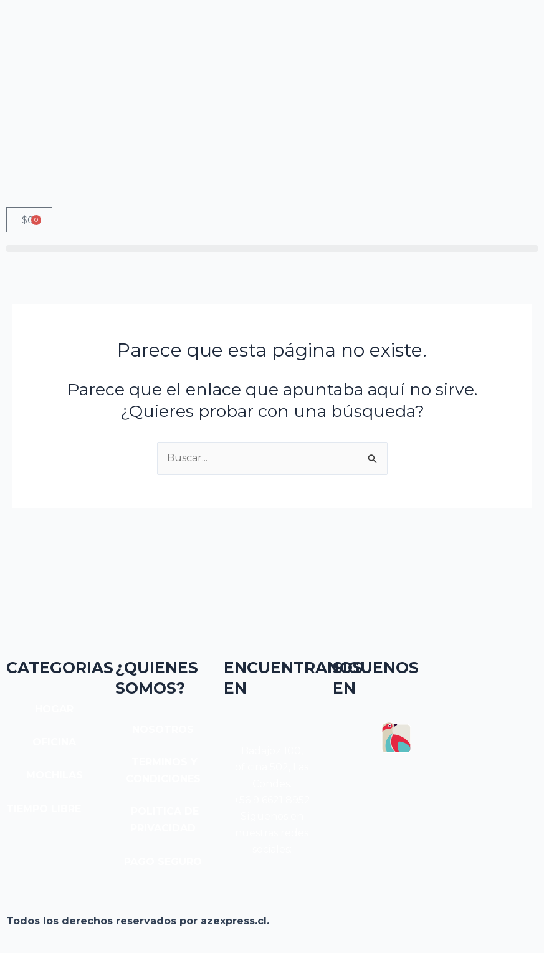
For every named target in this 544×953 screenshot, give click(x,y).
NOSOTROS (163, 729)
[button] (272, 248)
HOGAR (54, 709)
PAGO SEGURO (163, 862)
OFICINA (54, 742)
